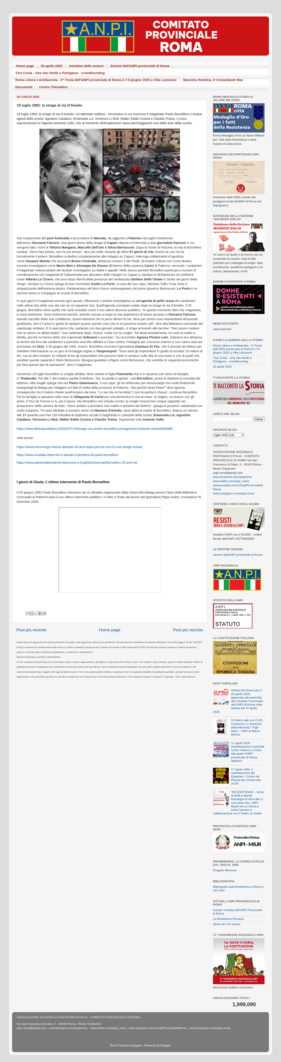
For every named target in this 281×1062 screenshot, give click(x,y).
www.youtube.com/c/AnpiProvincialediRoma (158, 1028)
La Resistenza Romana (228, 918)
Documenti (23, 87)
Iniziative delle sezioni (86, 66)
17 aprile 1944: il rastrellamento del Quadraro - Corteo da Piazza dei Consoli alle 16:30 (246, 776)
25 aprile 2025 (51, 66)
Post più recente (31, 630)
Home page (25, 66)
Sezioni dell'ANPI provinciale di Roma (139, 66)
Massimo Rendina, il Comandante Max (213, 80)
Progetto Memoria (224, 870)
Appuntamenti (222, 329)
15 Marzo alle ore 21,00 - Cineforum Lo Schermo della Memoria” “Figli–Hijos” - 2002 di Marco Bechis (247, 727)
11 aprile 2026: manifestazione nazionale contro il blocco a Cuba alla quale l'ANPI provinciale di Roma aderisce (247, 751)
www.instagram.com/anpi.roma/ (233, 493)
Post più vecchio (188, 630)
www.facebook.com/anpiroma (232, 477)
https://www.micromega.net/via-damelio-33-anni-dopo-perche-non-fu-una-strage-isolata (79, 447)
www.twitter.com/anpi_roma (231, 481)
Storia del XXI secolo (226, 924)
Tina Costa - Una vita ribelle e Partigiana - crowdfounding (60, 73)
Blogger (165, 1045)
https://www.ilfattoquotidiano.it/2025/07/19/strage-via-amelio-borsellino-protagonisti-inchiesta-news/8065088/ (95, 428)
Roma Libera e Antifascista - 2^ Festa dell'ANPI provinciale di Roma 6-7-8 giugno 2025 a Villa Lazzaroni (95, 80)
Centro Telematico (53, 87)
